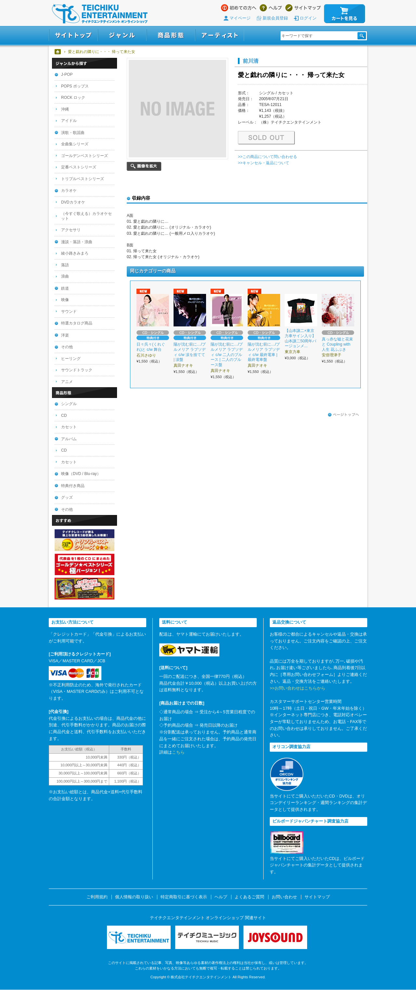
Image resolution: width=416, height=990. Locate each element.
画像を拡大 (144, 166)
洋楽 (65, 335)
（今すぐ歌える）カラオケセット (86, 216)
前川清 (250, 61)
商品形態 (171, 35)
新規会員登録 (275, 18)
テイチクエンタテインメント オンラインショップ (100, 13)
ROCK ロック (73, 97)
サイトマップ (303, 7)
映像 (65, 299)
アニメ (67, 381)
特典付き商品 (72, 485)
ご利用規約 (97, 897)
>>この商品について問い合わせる (267, 156)
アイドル (69, 120)
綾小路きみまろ (74, 253)
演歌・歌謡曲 (72, 132)
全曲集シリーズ (74, 144)
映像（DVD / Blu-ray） (81, 473)
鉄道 (65, 288)
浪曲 (65, 276)
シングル (69, 404)
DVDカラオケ (73, 202)
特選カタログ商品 (76, 323)
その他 (67, 347)
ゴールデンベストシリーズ (84, 155)
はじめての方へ (238, 7)
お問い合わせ (284, 897)
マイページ (240, 18)
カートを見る (344, 13)
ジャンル (122, 35)
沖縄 (65, 109)
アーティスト (219, 35)
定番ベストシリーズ (78, 167)
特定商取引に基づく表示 (184, 897)
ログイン (308, 18)
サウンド (69, 311)
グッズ (67, 497)
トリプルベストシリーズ (82, 179)
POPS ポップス (75, 86)
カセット (69, 427)
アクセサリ (71, 230)
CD (64, 415)
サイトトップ (73, 35)
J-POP (67, 74)
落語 (65, 265)
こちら (178, 752)
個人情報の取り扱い (134, 897)
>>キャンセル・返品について (263, 163)
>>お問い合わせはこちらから (297, 688)
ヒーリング (71, 358)
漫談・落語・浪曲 (76, 242)
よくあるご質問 (249, 897)
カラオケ (69, 190)
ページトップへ (343, 415)
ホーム (58, 51)
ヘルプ (271, 7)
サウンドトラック (76, 370)
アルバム (69, 439)
